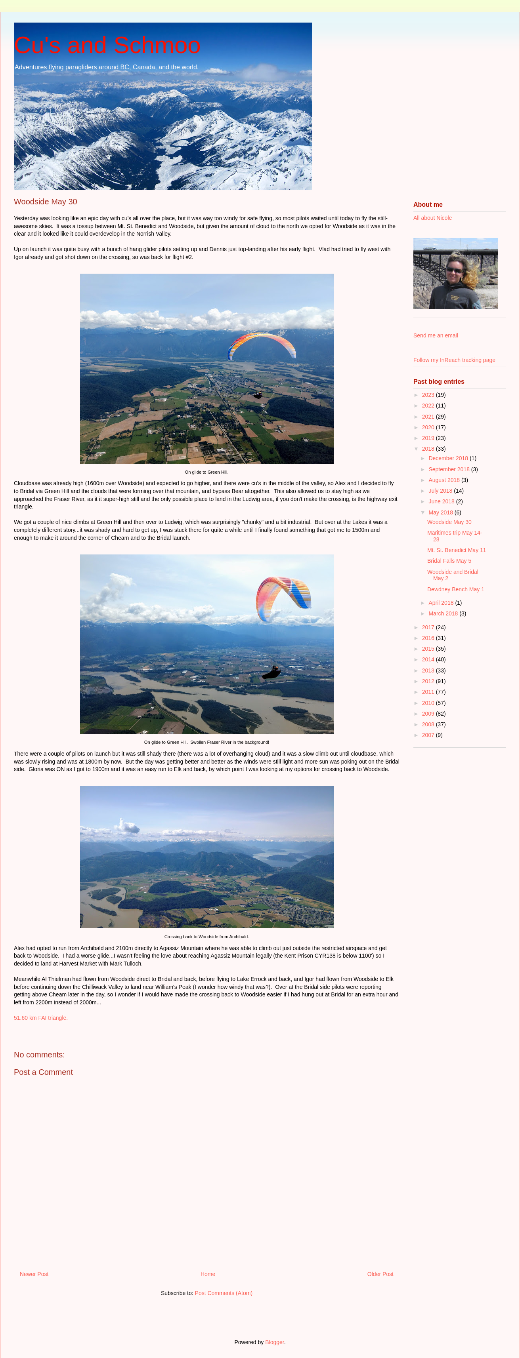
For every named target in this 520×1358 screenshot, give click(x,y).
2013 (429, 670)
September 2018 (449, 469)
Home (208, 1274)
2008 (429, 724)
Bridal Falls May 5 (449, 561)
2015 (429, 649)
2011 (429, 692)
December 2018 (449, 458)
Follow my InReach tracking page (454, 360)
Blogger (274, 1342)
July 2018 (441, 491)
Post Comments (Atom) (223, 1293)
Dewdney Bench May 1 (455, 589)
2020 (429, 427)
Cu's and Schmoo (107, 45)
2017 (429, 627)
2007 (429, 735)
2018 (429, 449)
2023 (429, 395)
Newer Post (34, 1274)
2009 (429, 713)
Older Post (380, 1274)
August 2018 (444, 480)
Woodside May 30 (449, 522)
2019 (429, 438)
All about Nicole (432, 218)
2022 (429, 405)
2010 (429, 703)
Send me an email (435, 335)
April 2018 (441, 603)
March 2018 (443, 613)
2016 (429, 638)
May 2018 (441, 512)
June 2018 (442, 501)
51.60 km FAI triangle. (41, 1018)
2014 (429, 659)
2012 (429, 681)
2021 (429, 416)
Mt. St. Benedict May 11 (456, 550)
